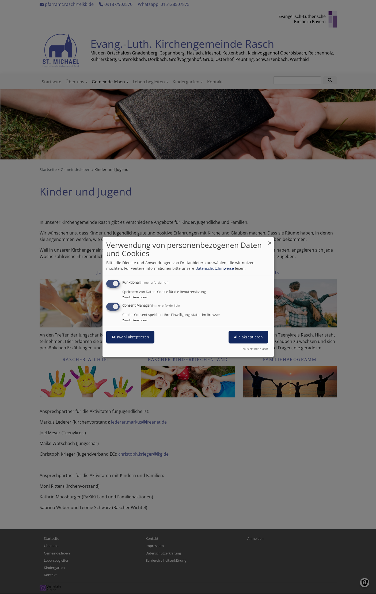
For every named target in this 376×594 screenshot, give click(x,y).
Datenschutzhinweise (214, 268)
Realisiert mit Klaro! (254, 349)
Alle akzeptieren (248, 336)
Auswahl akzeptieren (130, 336)
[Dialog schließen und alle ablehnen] (270, 240)
